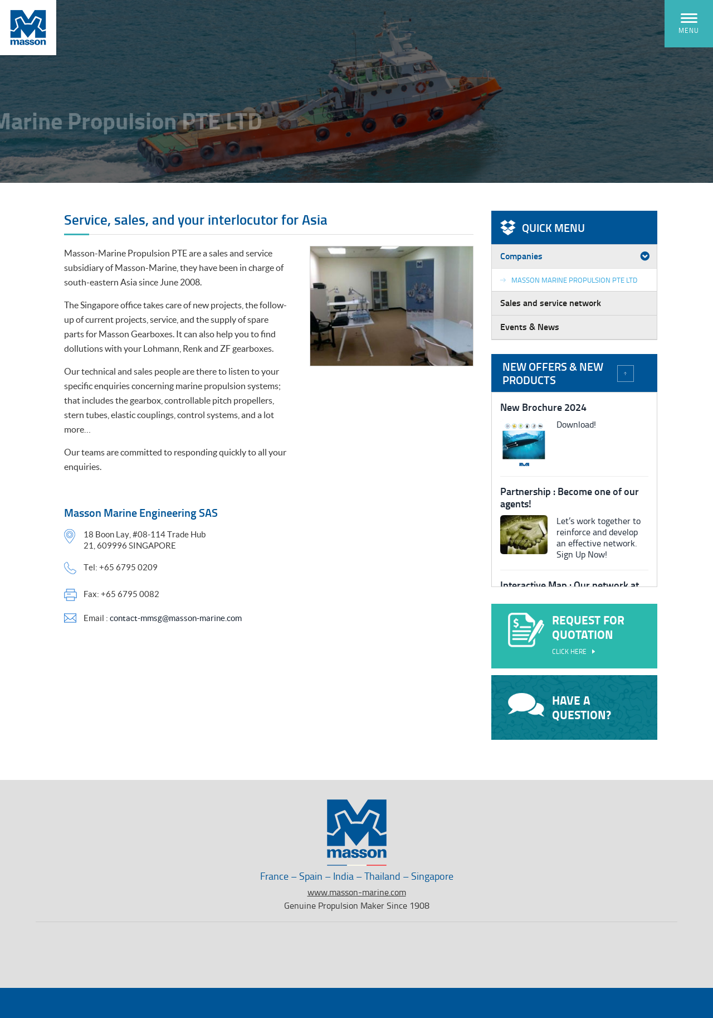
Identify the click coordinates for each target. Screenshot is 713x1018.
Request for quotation (574, 635)
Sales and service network (550, 302)
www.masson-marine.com (356, 892)
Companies (521, 255)
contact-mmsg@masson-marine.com (176, 618)
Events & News (529, 326)
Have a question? (559, 707)
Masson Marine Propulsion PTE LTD (574, 280)
